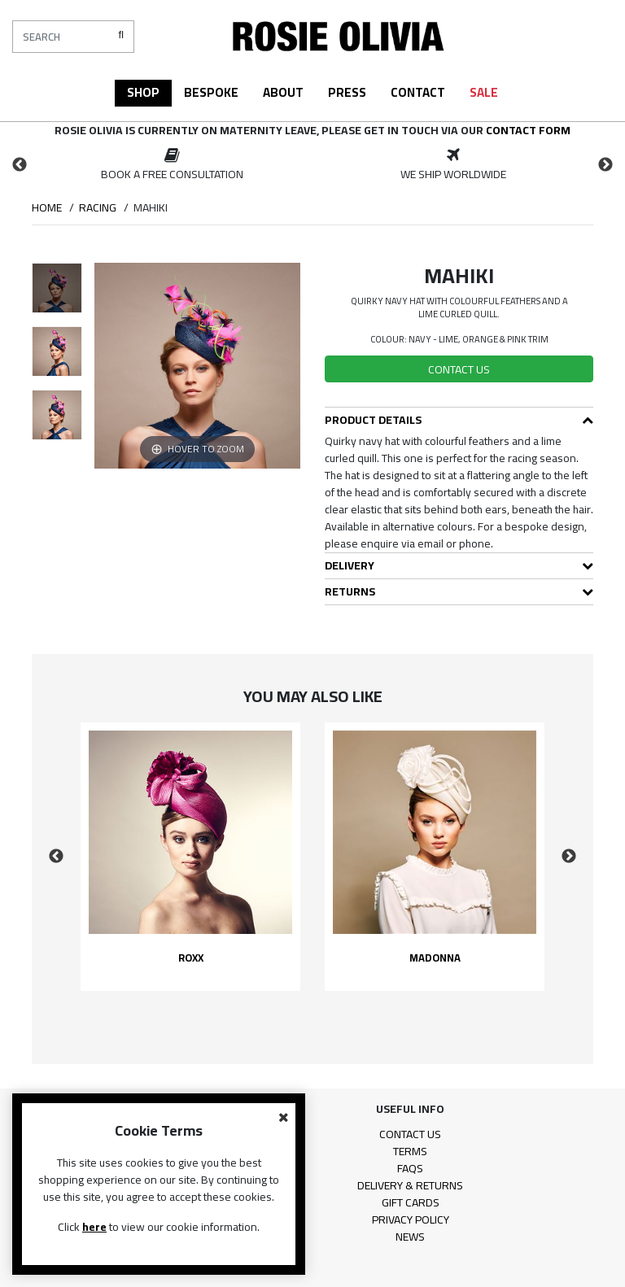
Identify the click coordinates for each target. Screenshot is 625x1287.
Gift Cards (410, 1202)
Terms (410, 1151)
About (283, 92)
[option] (172, 165)
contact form (528, 130)
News (410, 1236)
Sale (484, 92)
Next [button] (605, 165)
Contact (418, 92)
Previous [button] (19, 165)
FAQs (410, 1168)
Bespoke (211, 92)
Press (347, 92)
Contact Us (410, 1134)
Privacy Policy (410, 1219)
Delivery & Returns (410, 1185)
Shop (143, 92)
